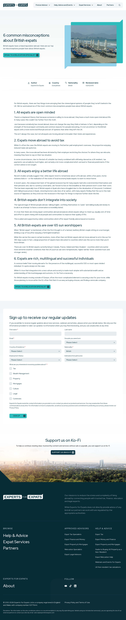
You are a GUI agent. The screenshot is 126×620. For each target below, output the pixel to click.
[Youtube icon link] (66, 586)
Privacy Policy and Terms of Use (77, 602)
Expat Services (16, 541)
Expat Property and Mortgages (107, 544)
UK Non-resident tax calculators (108, 567)
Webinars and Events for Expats (108, 562)
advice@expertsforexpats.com (44, 613)
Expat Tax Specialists (73, 534)
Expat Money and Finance (105, 539)
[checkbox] (63, 383)
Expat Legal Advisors (73, 554)
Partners (110, 5)
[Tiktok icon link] (70, 586)
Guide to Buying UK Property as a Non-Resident (108, 550)
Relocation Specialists (73, 549)
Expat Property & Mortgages (76, 544)
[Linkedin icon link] (75, 586)
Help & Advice (15, 535)
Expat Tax (99, 534)
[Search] (119, 5)
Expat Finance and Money (75, 539)
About (99, 5)
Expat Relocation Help (104, 557)
